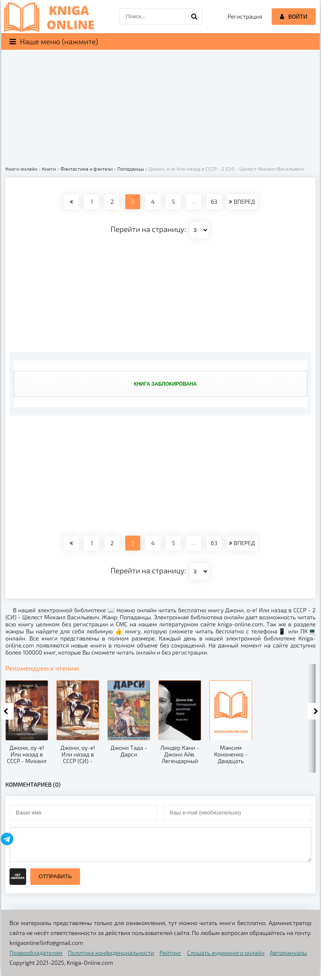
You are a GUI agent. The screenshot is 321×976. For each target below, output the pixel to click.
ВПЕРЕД (242, 201)
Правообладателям (36, 952)
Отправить (55, 876)
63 (214, 201)
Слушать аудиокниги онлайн (226, 952)
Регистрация (245, 16)
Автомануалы (288, 952)
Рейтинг (171, 952)
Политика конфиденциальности (111, 952)
